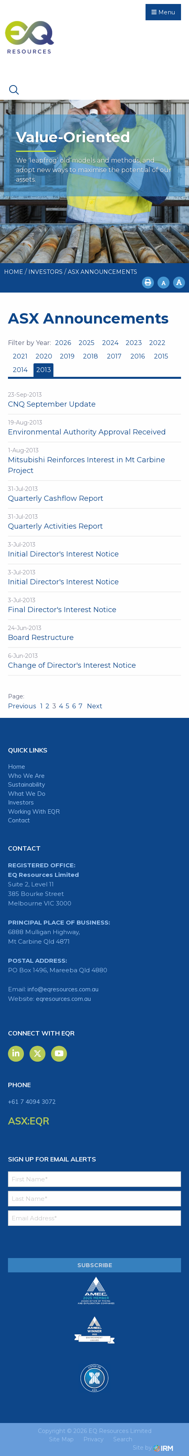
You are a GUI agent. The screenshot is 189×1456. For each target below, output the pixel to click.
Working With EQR (34, 811)
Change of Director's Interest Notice (72, 665)
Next (93, 706)
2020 (43, 356)
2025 (86, 343)
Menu (163, 12)
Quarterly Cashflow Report (55, 498)
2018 (90, 356)
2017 (114, 356)
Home (16, 766)
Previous (22, 706)
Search (122, 1439)
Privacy (93, 1439)
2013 (43, 370)
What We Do (26, 793)
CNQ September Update (52, 404)
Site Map (61, 1439)
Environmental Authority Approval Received (87, 432)
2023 (134, 343)
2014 (20, 370)
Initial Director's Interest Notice (63, 554)
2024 (110, 343)
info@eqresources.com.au (63, 989)
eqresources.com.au (63, 998)
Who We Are (26, 775)
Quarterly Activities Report (55, 526)
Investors (21, 802)
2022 (157, 343)
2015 (161, 356)
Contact (19, 820)
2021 (20, 356)
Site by (153, 1447)
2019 (67, 356)
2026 (63, 343)
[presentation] (56, 1242)
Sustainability (26, 784)
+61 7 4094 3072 (32, 1101)
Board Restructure (41, 637)
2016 (137, 356)
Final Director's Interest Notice (62, 609)
